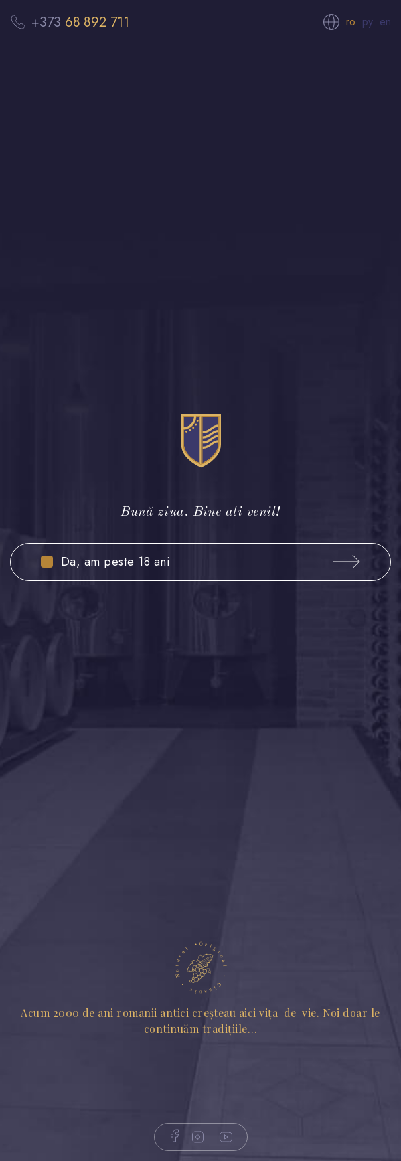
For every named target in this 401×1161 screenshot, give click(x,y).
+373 (80, 22)
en (385, 21)
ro (350, 21)
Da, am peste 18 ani (115, 562)
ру (367, 21)
